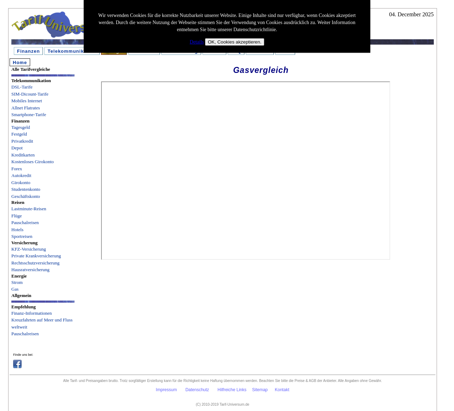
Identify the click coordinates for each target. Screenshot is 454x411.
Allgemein (21, 295)
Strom (17, 282)
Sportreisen (21, 236)
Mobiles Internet (26, 100)
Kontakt (282, 389)
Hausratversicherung (30, 269)
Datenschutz (197, 389)
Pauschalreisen (25, 222)
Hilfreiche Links (231, 389)
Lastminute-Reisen (28, 208)
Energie (19, 276)
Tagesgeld (20, 127)
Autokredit (21, 175)
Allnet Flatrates (25, 107)
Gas (14, 289)
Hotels (17, 229)
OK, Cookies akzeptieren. (234, 42)
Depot (17, 147)
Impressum (166, 389)
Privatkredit (22, 141)
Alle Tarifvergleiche (30, 69)
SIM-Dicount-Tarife (30, 94)
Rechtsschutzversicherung (35, 263)
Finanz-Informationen (31, 313)
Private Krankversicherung (36, 255)
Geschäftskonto (25, 196)
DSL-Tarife (22, 87)
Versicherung (24, 242)
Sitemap (260, 389)
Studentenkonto (25, 189)
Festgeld (19, 134)
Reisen (17, 202)
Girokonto (20, 182)
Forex (16, 168)
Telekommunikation (72, 51)
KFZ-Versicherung (28, 249)
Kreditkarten (23, 155)
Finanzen (28, 51)
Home (20, 62)
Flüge (16, 215)
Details (197, 42)
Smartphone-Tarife (28, 114)
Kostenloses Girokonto (32, 161)
